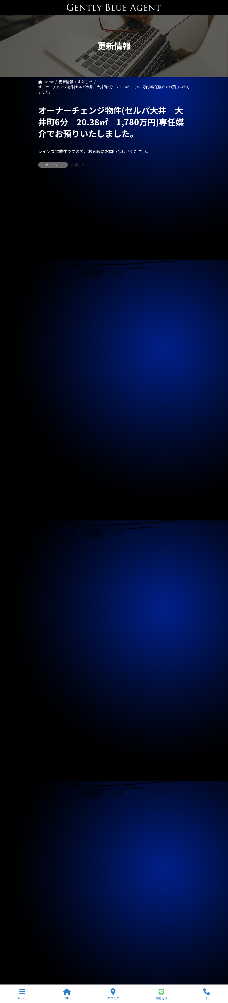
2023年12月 (51, 822)
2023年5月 (50, 898)
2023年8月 (50, 866)
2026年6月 (50, 499)
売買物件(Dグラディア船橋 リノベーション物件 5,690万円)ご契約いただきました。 (113, 245)
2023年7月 (50, 876)
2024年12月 (51, 693)
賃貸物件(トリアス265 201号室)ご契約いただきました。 (93, 289)
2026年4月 (50, 521)
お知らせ (78, 164)
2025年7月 (50, 618)
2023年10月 (51, 844)
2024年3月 (50, 790)
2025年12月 (51, 564)
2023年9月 (50, 855)
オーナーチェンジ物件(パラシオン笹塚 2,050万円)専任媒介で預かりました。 (112, 406)
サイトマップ (49, 958)
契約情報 (49, 472)
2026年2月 (50, 542)
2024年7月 (50, 747)
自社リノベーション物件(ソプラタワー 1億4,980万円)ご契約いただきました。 (113, 221)
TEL (206, 994)
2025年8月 (50, 607)
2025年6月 (50, 628)
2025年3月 (50, 661)
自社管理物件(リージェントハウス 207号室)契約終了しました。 (99, 310)
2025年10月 (51, 585)
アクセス (113, 994)
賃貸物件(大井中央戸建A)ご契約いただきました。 (85, 269)
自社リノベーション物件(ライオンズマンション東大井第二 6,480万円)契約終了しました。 (114, 355)
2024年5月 (50, 769)
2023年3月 (50, 919)
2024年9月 (50, 725)
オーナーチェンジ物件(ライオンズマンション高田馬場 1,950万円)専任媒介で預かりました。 (114, 382)
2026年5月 (50, 510)
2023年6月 (50, 887)
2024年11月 (51, 704)
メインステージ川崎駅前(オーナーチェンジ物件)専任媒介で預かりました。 (108, 331)
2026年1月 (50, 553)
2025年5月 (50, 639)
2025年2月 (50, 671)
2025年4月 (50, 650)
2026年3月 (50, 531)
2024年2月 (50, 801)
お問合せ (161, 994)
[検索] (183, 187)
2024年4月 (50, 779)
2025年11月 (51, 574)
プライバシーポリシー (56, 947)
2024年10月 (51, 715)
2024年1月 (50, 812)
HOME (67, 994)
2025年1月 (50, 682)
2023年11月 (51, 833)
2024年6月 (50, 758)
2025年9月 (50, 596)
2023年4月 (50, 909)
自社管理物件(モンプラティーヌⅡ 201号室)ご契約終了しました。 (101, 427)
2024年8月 (50, 736)
